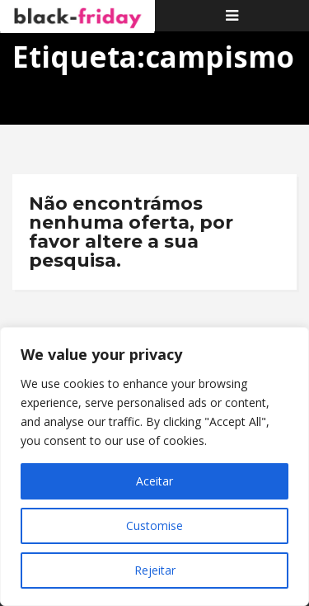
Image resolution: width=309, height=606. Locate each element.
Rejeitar (155, 570)
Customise (154, 525)
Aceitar (154, 481)
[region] (154, 466)
